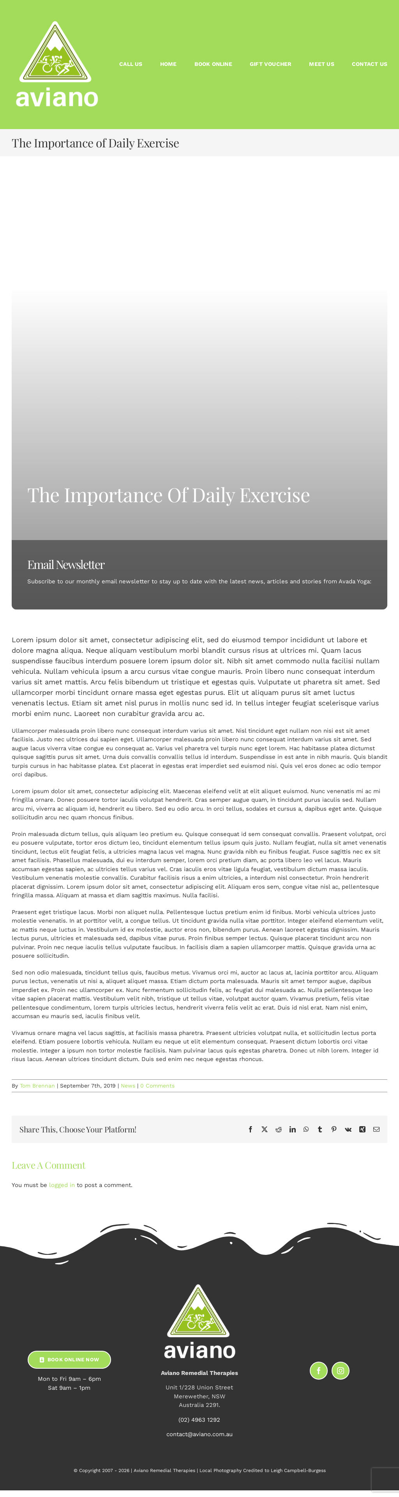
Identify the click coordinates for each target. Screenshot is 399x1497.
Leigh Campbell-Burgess (298, 1470)
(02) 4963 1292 (199, 1419)
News (128, 1085)
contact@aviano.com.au (199, 1434)
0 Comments (157, 1085)
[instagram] (341, 1371)
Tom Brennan (37, 1085)
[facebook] (319, 1371)
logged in (62, 1185)
